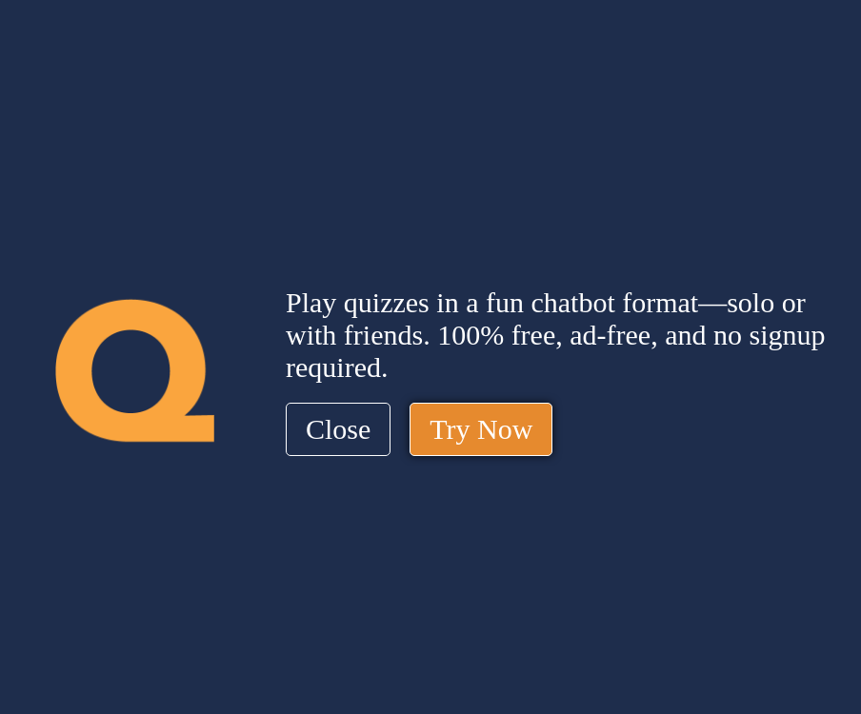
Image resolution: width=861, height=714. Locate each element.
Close (338, 429)
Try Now (481, 429)
